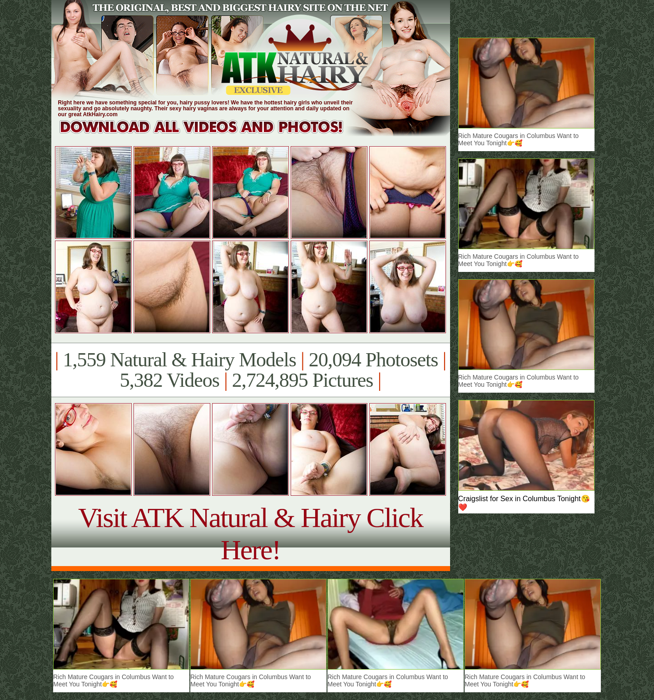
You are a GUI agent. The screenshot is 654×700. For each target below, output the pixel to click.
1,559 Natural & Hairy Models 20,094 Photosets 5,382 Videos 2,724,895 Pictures (250, 370)
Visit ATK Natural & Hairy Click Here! (250, 533)
